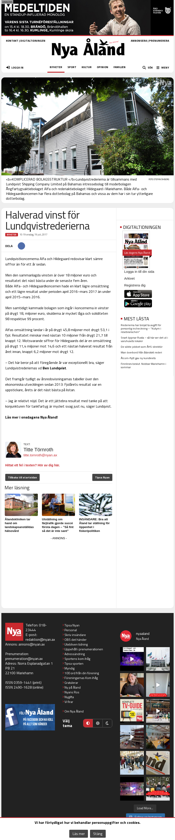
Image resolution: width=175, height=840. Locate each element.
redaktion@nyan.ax (40, 639)
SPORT (71, 67)
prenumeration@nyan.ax (24, 658)
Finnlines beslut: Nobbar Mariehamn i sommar (143, 365)
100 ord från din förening (81, 673)
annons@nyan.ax (31, 644)
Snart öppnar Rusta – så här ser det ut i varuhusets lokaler (144, 339)
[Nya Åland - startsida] (88, 60)
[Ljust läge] (97, 723)
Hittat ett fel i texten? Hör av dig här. (32, 465)
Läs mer (78, 833)
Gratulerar (71, 682)
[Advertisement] (58, 573)
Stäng (98, 833)
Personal (70, 630)
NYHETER (56, 67)
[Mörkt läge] (107, 723)
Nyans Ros (71, 692)
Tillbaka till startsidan (22, 477)
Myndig (69, 668)
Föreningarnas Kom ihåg (81, 677)
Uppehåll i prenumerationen (83, 649)
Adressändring (74, 653)
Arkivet (129, 278)
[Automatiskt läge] (88, 723)
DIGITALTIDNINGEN (32, 40)
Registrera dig (134, 285)
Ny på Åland (72, 687)
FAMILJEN (119, 67)
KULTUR (87, 67)
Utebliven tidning (76, 644)
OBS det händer (75, 639)
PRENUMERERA (159, 40)
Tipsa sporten (73, 663)
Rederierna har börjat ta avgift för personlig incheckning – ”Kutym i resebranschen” (141, 328)
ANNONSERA (139, 40)
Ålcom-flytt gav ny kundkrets (138, 358)
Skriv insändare (75, 634)
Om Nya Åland (74, 711)
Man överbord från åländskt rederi (141, 352)
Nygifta (69, 696)
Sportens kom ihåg (77, 658)
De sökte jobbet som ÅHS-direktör (141, 347)
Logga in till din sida (139, 271)
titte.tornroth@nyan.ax (40, 455)
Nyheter (11, 234)
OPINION (102, 67)
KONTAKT (12, 40)
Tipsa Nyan (102, 477)
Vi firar (68, 701)
